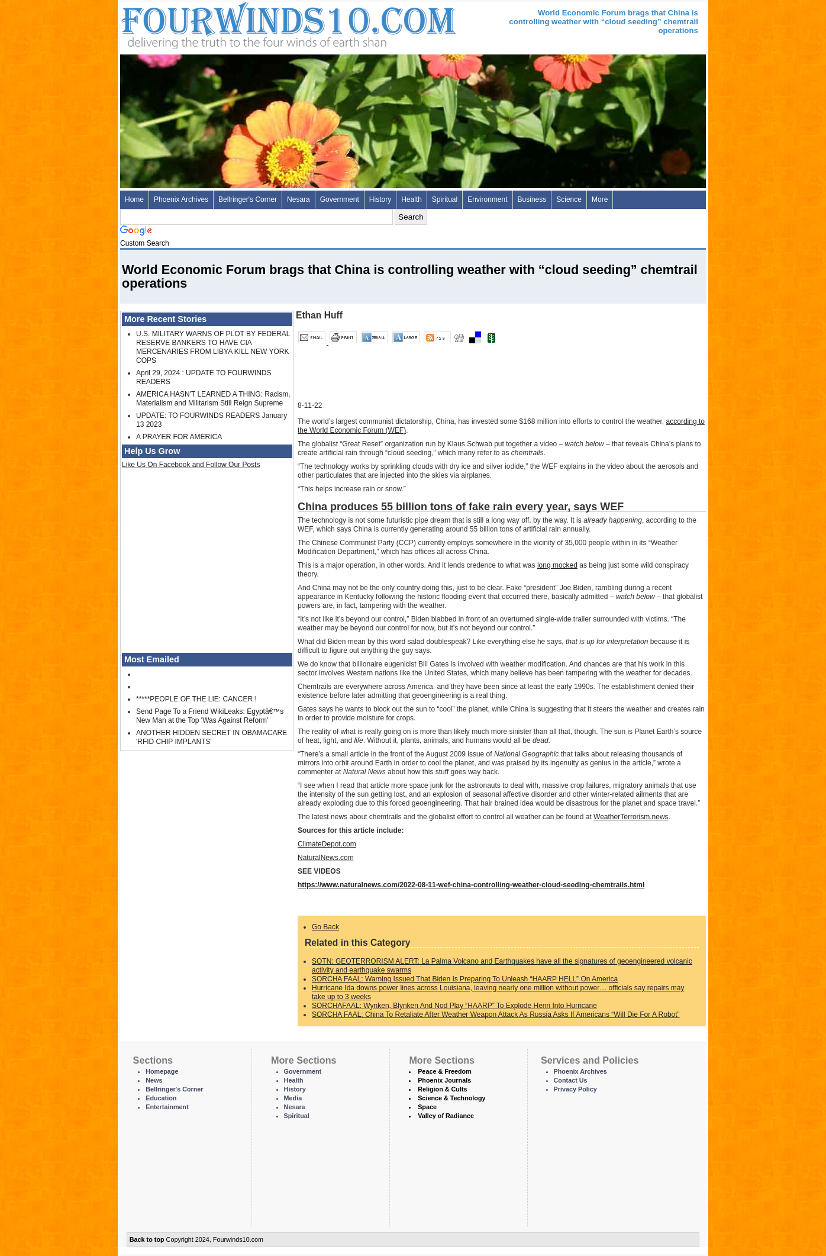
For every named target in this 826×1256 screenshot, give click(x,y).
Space (427, 1106)
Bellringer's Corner (247, 199)
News (154, 1080)
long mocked (557, 565)
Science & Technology (451, 1098)
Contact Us (571, 1080)
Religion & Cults (442, 1089)
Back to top (147, 1239)
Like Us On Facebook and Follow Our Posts (191, 464)
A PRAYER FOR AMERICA (179, 437)
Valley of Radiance (446, 1115)
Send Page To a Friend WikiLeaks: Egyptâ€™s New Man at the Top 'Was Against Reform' (209, 715)
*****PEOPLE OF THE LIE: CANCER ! (196, 699)
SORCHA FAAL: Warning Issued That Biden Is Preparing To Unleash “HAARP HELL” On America (465, 979)
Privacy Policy (575, 1089)
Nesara (298, 199)
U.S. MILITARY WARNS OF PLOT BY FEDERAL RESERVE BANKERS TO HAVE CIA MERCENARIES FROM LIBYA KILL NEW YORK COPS (213, 347)
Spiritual (444, 199)
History (380, 199)
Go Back (325, 927)
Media (293, 1098)
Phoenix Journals (444, 1080)
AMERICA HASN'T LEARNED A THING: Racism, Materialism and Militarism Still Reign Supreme (213, 398)
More (600, 199)
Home (134, 199)
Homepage (162, 1071)
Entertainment (167, 1106)
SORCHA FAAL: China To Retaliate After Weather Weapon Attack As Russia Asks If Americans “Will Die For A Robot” (496, 1014)
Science (569, 199)
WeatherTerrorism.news (630, 817)
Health (411, 199)
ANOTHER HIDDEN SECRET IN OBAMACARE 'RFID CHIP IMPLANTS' (211, 737)
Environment (487, 199)
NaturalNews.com (326, 858)
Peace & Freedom (445, 1071)
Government (339, 199)
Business (532, 199)
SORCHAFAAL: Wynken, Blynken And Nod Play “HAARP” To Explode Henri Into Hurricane (454, 1005)
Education (161, 1098)
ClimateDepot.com (327, 844)
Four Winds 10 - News (238, 23)
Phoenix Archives (181, 199)
